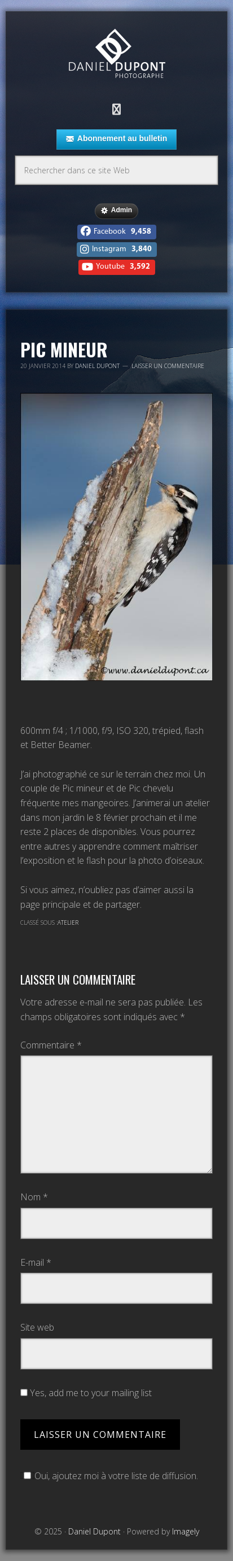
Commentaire (51, 1045)
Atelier (68, 922)
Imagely (185, 1531)
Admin (116, 210)
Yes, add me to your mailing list (86, 1393)
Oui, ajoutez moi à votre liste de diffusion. (109, 1476)
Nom (34, 1197)
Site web (37, 1327)
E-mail (35, 1262)
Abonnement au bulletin (116, 139)
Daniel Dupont (116, 55)
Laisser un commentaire (167, 366)
